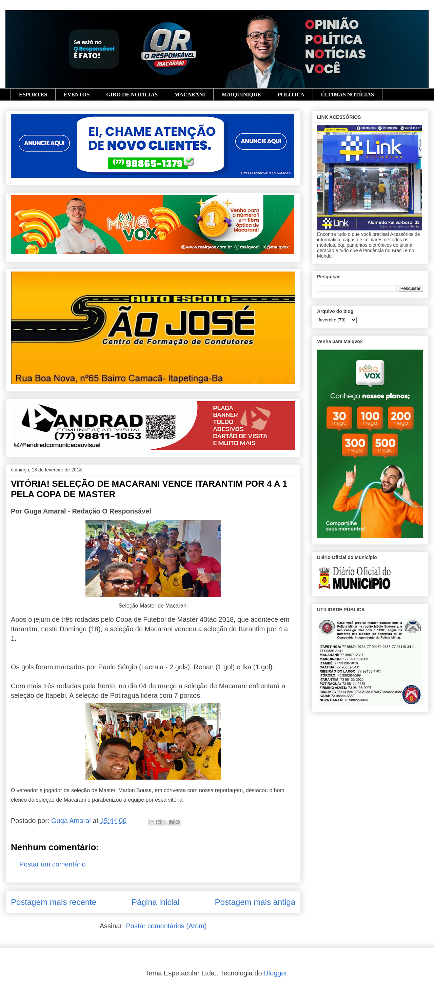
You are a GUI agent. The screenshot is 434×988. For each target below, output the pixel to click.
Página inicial (155, 902)
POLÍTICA (290, 94)
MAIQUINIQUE (241, 94)
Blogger (275, 973)
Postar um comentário (52, 864)
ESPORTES (33, 94)
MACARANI (189, 94)
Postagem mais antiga (255, 902)
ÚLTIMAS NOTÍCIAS (347, 94)
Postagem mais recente (53, 902)
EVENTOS (77, 94)
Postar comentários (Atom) (166, 926)
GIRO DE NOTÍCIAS (132, 94)
